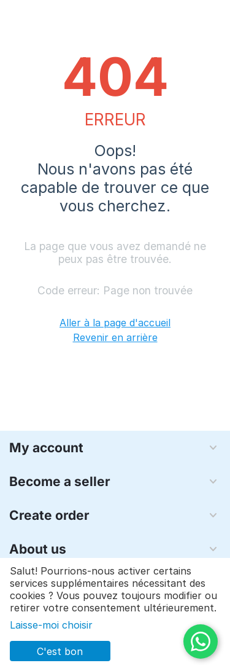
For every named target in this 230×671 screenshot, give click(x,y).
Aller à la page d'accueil (115, 322)
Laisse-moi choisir (51, 625)
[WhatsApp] (200, 641)
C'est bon (60, 651)
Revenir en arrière (115, 337)
